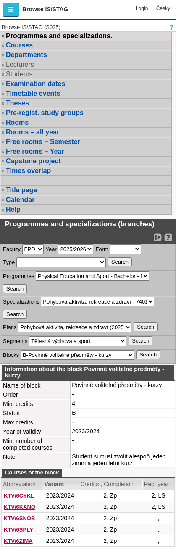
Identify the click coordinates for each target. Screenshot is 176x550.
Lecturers (20, 64)
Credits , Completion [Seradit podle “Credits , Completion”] (107, 484)
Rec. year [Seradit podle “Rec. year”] (156, 484)
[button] (11, 10)
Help (13, 209)
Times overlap (28, 170)
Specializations (21, 302)
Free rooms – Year (35, 151)
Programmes (18, 276)
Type (9, 262)
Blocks (11, 355)
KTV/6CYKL (19, 495)
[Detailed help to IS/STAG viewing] (168, 237)
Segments (15, 341)
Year (51, 249)
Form (101, 249)
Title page (21, 190)
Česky (163, 8)
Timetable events (33, 93)
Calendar (20, 199)
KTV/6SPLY (18, 529)
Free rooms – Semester (43, 141)
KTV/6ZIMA (18, 541)
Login (142, 8)
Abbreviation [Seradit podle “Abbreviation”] (19, 484)
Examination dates (35, 83)
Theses (17, 103)
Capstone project (33, 161)
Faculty (12, 249)
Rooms (17, 122)
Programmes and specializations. (59, 36)
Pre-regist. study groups (45, 112)
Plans (10, 327)
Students (19, 74)
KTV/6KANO (19, 507)
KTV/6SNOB (19, 518)
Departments (26, 54)
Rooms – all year (32, 132)
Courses (19, 45)
